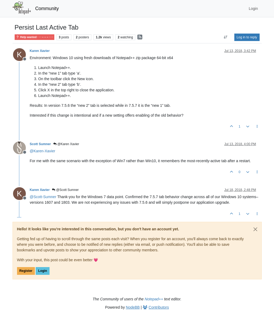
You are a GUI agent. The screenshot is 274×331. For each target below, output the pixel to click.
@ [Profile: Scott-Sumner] (43, 197)
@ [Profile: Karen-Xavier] (42, 151)
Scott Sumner (40, 144)
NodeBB (133, 307)
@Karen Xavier (66, 144)
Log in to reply (247, 37)
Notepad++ (154, 299)
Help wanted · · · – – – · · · (34, 37)
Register (25, 271)
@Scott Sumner (65, 190)
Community (47, 8)
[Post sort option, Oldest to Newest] (225, 37)
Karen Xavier (40, 51)
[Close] (255, 229)
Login (42, 271)
